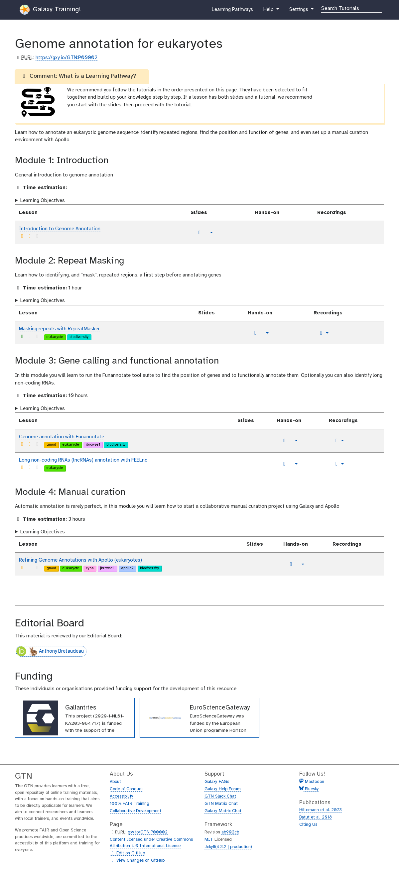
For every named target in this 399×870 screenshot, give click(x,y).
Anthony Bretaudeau (50, 651)
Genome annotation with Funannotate (61, 437)
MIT (208, 839)
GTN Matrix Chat (221, 804)
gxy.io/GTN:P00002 (148, 832)
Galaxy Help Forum (222, 789)
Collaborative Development (135, 811)
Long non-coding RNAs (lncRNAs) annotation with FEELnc (83, 460)
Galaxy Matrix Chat (222, 811)
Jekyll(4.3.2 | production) (228, 847)
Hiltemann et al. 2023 (320, 810)
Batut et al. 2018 (315, 817)
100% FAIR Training (129, 804)
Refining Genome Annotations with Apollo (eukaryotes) (80, 560)
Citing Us (308, 824)
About (115, 782)
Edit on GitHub (127, 853)
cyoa (90, 568)
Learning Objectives (42, 200)
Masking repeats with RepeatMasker (59, 329)
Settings (299, 11)
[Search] (351, 8)
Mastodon (314, 782)
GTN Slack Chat (220, 796)
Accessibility (121, 796)
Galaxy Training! (50, 10)
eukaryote (55, 337)
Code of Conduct (126, 789)
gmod (51, 445)
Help (269, 11)
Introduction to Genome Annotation (59, 229)
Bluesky (311, 789)
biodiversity (78, 337)
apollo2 (127, 568)
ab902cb (230, 832)
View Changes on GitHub (137, 860)
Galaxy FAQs (216, 782)
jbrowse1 (93, 445)
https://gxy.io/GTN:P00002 (66, 57)
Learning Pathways (232, 11)
